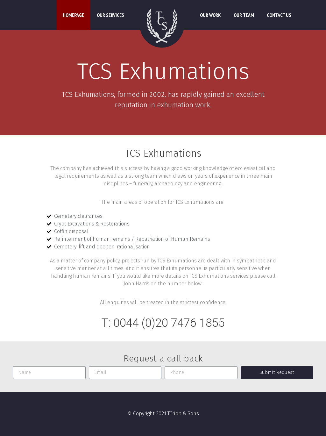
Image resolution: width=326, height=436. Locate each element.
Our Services (110, 15)
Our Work (210, 15)
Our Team (244, 15)
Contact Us (279, 15)
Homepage (73, 15)
